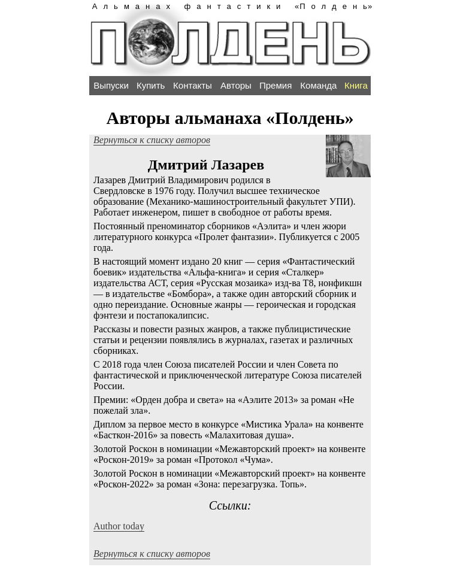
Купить (151, 85)
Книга (356, 85)
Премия (275, 85)
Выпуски (111, 85)
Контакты (192, 85)
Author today (118, 526)
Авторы (236, 85)
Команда (318, 85)
